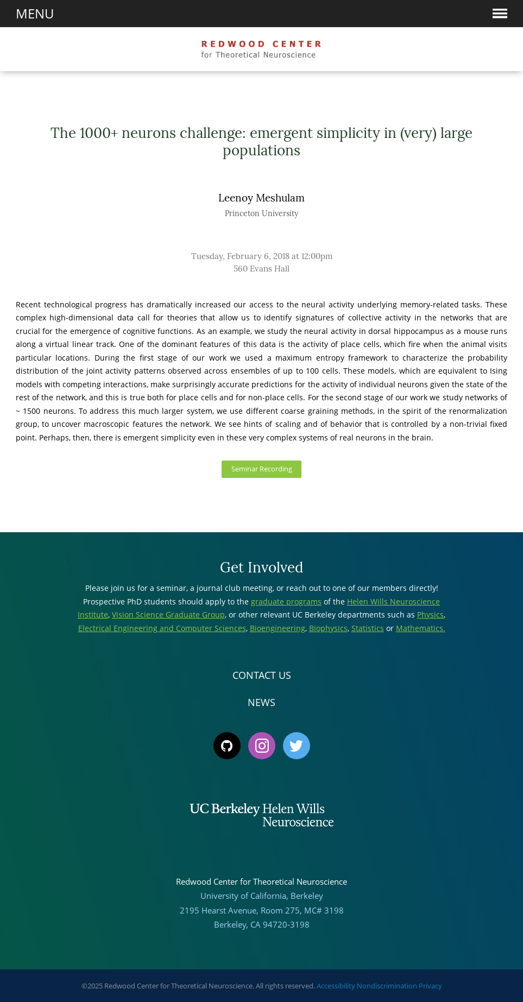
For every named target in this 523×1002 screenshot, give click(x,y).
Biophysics (328, 628)
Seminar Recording (261, 469)
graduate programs (286, 601)
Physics (430, 614)
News (261, 702)
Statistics (367, 628)
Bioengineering (277, 628)
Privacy (430, 986)
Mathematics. (420, 628)
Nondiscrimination (387, 986)
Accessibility (336, 986)
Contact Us (261, 675)
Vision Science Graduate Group (168, 614)
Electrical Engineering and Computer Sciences (162, 628)
